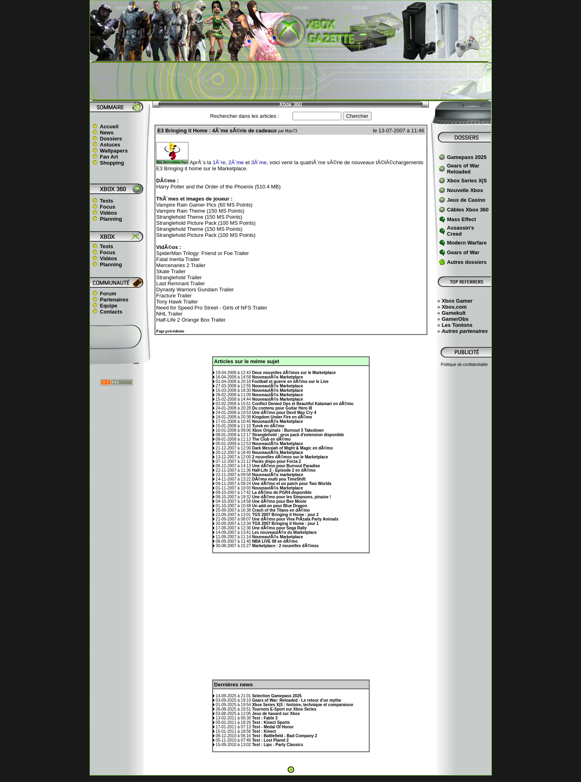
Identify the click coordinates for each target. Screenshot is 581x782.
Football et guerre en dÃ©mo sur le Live (290, 381)
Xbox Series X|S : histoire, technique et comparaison (302, 705)
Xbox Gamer (457, 301)
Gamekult (454, 313)
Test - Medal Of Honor (273, 727)
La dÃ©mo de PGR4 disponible (281, 492)
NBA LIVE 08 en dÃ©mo (275, 541)
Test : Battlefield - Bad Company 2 (285, 736)
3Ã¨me (258, 162)
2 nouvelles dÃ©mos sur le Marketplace (290, 457)
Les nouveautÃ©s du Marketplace (284, 532)
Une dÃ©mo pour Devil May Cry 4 (284, 412)
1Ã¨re (219, 162)
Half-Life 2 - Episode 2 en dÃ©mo (284, 470)
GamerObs (455, 319)
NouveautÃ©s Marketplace (277, 377)
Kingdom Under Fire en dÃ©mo (282, 417)
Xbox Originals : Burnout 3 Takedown (288, 430)
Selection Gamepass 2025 (277, 696)
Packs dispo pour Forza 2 (276, 461)
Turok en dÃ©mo (268, 426)
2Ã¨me (236, 162)
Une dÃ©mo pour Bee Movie (279, 501)
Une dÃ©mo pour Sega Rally (279, 528)
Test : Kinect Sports (271, 722)
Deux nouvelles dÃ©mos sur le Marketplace (294, 372)
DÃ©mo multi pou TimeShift (279, 479)
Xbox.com (454, 307)
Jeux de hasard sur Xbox (276, 713)
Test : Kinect (264, 731)
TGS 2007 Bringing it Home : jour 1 (285, 523)
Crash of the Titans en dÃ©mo (281, 510)
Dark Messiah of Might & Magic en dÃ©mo (292, 448)
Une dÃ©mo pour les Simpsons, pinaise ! (291, 497)
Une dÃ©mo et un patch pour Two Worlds (292, 483)
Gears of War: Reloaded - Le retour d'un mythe (296, 700)
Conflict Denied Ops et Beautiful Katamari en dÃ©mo (302, 403)
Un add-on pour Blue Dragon (279, 506)
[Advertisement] (290, 81)
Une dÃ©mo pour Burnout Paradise (286, 466)
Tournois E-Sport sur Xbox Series (284, 709)
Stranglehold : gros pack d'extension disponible (298, 435)
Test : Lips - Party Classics (277, 744)
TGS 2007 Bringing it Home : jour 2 (285, 514)
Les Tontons (457, 325)
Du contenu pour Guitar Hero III (282, 408)
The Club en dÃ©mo (271, 439)
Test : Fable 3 (265, 718)
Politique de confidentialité (464, 364)
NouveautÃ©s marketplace (277, 475)
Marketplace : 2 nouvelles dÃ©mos (285, 546)
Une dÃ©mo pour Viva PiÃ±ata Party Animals (295, 519)
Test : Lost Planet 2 (270, 740)
